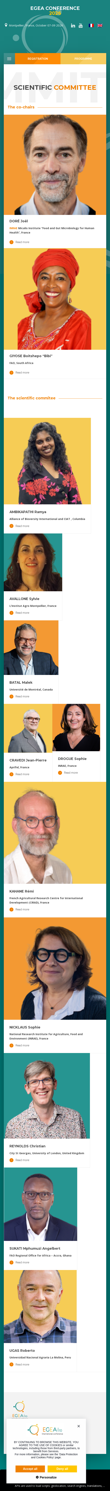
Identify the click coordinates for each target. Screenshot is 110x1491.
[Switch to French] (91, 25)
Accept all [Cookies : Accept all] (25, 1468)
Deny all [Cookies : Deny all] (57, 1468)
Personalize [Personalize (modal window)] (43, 1477)
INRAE (13, 228)
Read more (19, 242)
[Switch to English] (100, 25)
